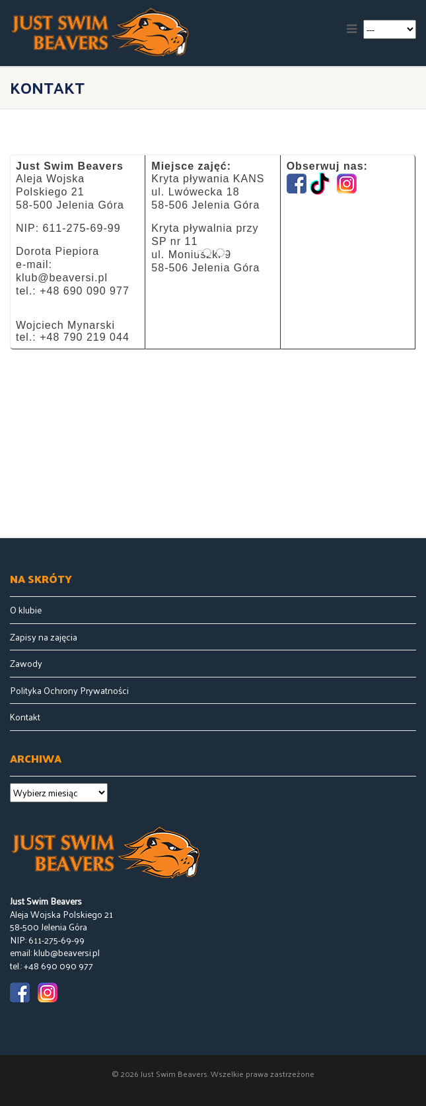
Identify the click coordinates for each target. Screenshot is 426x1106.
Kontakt (25, 717)
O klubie (26, 610)
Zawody (26, 663)
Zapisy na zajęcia (43, 637)
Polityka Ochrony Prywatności (69, 690)
